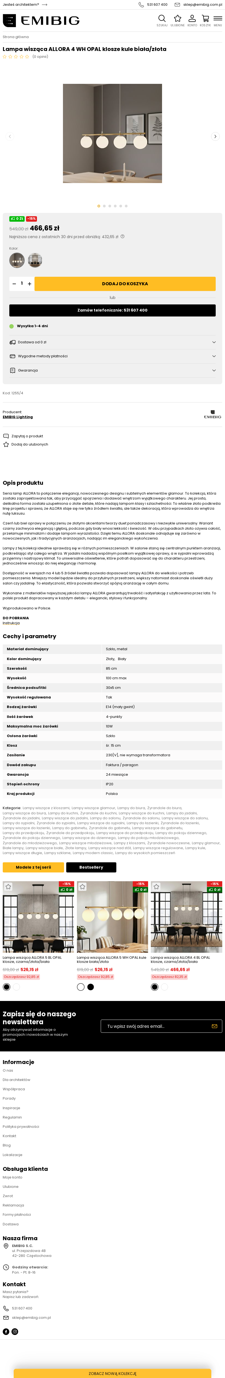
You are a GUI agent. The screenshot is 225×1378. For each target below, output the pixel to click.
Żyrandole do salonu (141, 818)
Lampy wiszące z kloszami (46, 808)
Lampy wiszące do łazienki (26, 828)
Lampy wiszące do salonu (185, 818)
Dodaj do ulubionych (29, 444)
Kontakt (9, 1136)
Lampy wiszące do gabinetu (157, 828)
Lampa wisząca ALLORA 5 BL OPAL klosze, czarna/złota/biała (32, 959)
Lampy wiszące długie (22, 853)
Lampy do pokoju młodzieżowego (148, 837)
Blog (7, 1145)
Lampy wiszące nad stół (109, 848)
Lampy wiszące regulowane (158, 848)
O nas (8, 1070)
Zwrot (8, 1196)
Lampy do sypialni (18, 823)
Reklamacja (13, 1205)
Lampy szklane (57, 853)
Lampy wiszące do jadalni (65, 818)
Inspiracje (11, 1108)
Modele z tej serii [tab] (33, 867)
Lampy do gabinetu (69, 828)
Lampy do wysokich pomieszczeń (145, 853)
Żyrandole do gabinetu (109, 828)
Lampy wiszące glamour (93, 808)
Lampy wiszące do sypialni (101, 823)
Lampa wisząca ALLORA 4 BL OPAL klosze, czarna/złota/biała (180, 959)
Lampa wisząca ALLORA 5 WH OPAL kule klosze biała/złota (111, 959)
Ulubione (11, 1186)
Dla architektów (16, 1079)
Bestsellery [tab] (91, 867)
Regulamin (12, 1117)
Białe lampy (13, 848)
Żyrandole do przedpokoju (70, 833)
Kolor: (13, 248)
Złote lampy (75, 848)
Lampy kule (195, 848)
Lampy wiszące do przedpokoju (124, 833)
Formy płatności (17, 1214)
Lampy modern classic (93, 853)
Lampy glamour (206, 843)
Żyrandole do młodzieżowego (30, 843)
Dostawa (11, 1224)
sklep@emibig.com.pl (202, 4)
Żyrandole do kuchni (98, 813)
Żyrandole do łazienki (180, 823)
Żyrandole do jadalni (21, 818)
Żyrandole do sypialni (56, 823)
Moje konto (12, 1177)
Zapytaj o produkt (27, 436)
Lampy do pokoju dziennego (180, 833)
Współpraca (14, 1089)
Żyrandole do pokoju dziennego (31, 837)
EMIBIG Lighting (18, 417)
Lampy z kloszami (129, 843)
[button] (13, 284)
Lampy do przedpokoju (23, 833)
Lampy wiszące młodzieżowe (85, 843)
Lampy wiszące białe (44, 848)
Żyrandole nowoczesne (168, 843)
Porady (9, 1098)
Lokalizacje (12, 1154)
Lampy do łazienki (142, 823)
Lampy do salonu (105, 818)
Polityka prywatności (21, 1126)
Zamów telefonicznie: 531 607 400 (112, 310)
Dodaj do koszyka (125, 284)
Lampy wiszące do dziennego (89, 837)
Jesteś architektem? (21, 4)
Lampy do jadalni (181, 813)
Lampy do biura (131, 808)
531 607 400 (157, 4)
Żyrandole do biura (164, 808)
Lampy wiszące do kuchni (141, 813)
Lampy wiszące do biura (24, 813)
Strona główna (16, 37)
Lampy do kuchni (63, 813)
